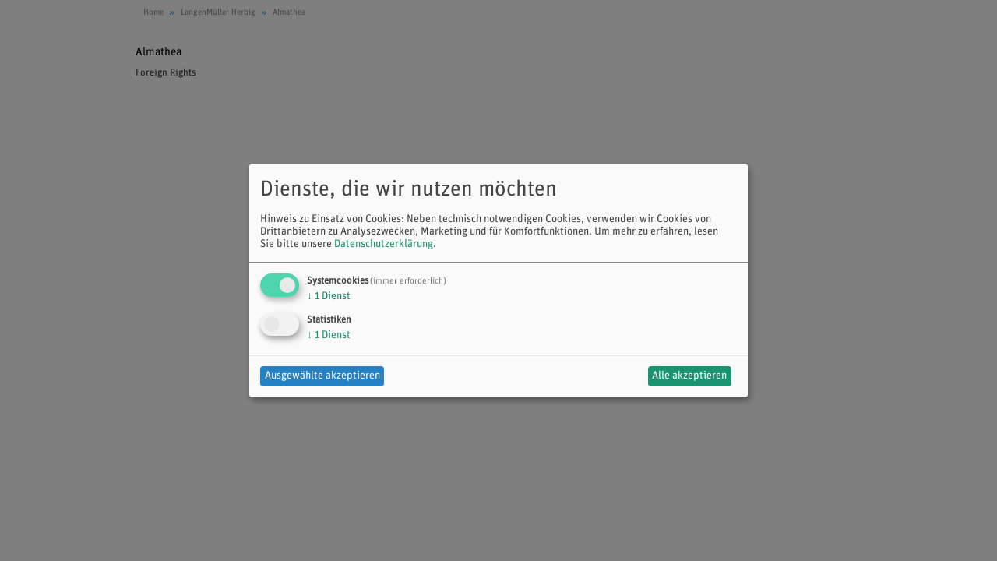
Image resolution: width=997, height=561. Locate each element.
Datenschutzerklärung (383, 244)
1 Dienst (329, 296)
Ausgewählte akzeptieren (322, 376)
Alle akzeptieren (689, 376)
